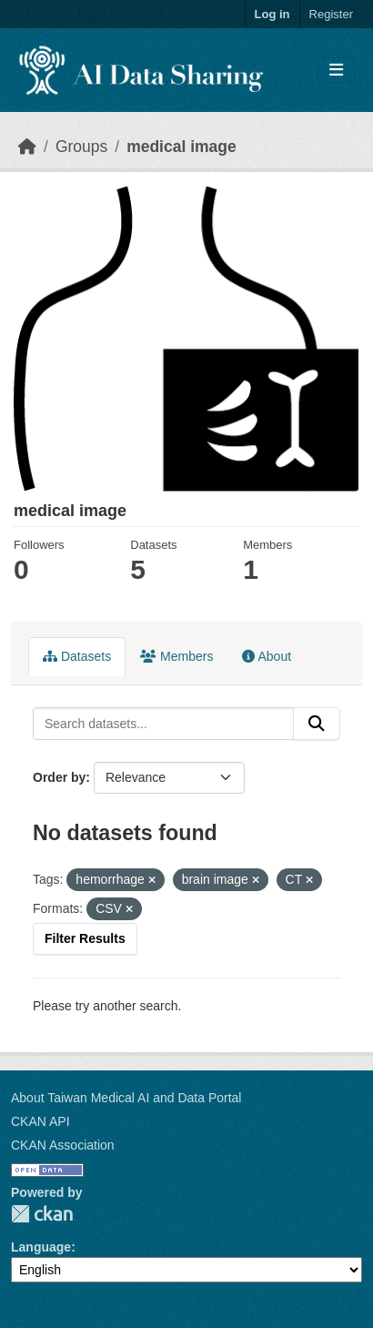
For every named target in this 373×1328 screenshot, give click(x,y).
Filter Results (85, 938)
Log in (272, 14)
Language (41, 1247)
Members (176, 656)
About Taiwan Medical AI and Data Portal (126, 1097)
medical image (181, 146)
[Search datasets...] (163, 723)
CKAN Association (63, 1145)
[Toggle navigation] (336, 70)
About (266, 656)
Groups (81, 146)
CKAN (42, 1213)
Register (331, 14)
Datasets (77, 656)
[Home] (27, 146)
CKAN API (40, 1121)
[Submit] (316, 723)
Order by (59, 777)
